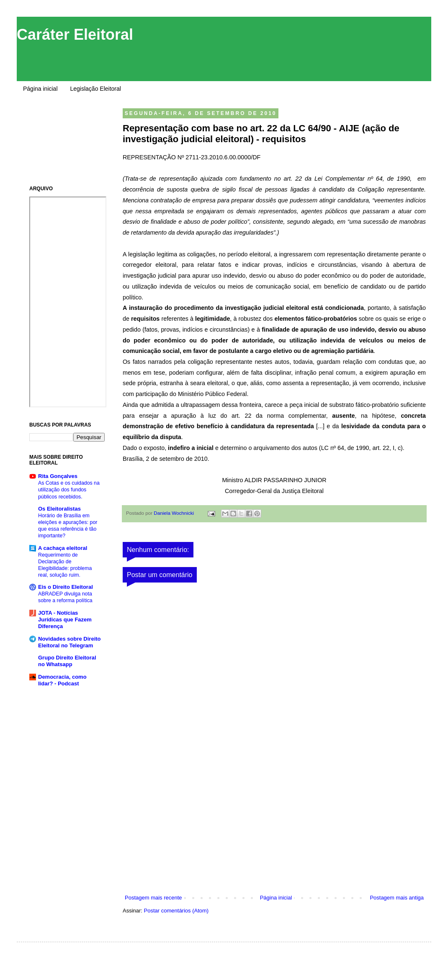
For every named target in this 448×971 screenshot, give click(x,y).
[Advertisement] (274, 831)
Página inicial (40, 88)
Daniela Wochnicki (174, 513)
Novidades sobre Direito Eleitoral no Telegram (69, 642)
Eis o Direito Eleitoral (65, 587)
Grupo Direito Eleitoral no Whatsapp (67, 660)
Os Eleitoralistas (59, 509)
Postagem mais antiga (397, 897)
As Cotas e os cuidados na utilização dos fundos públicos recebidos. (69, 489)
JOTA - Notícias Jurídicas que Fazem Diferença (65, 619)
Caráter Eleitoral (75, 34)
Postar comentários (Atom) (176, 910)
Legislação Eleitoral (95, 88)
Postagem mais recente (153, 897)
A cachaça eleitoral (62, 548)
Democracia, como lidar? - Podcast (62, 680)
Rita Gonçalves (57, 476)
